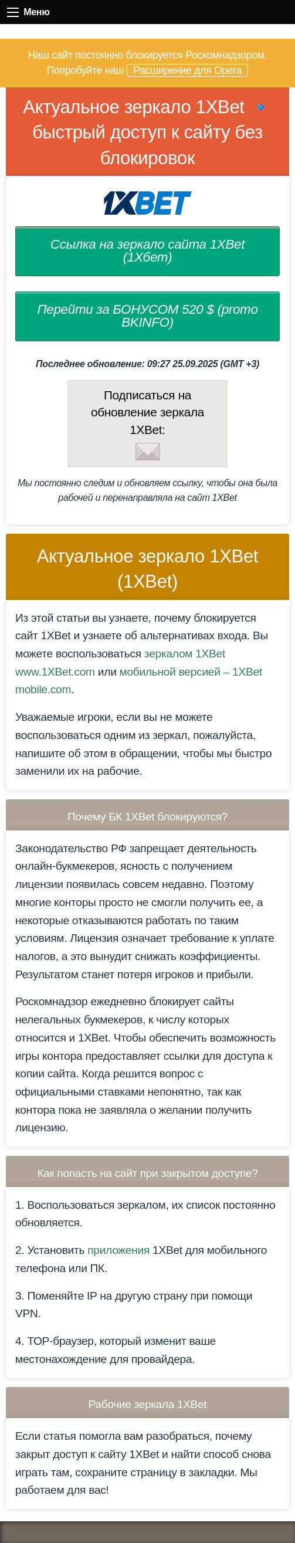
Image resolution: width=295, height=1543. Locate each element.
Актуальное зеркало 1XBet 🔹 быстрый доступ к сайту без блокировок (147, 132)
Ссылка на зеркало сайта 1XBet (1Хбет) (147, 250)
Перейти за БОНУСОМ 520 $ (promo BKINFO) (147, 316)
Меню (13, 12)
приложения (118, 1250)
